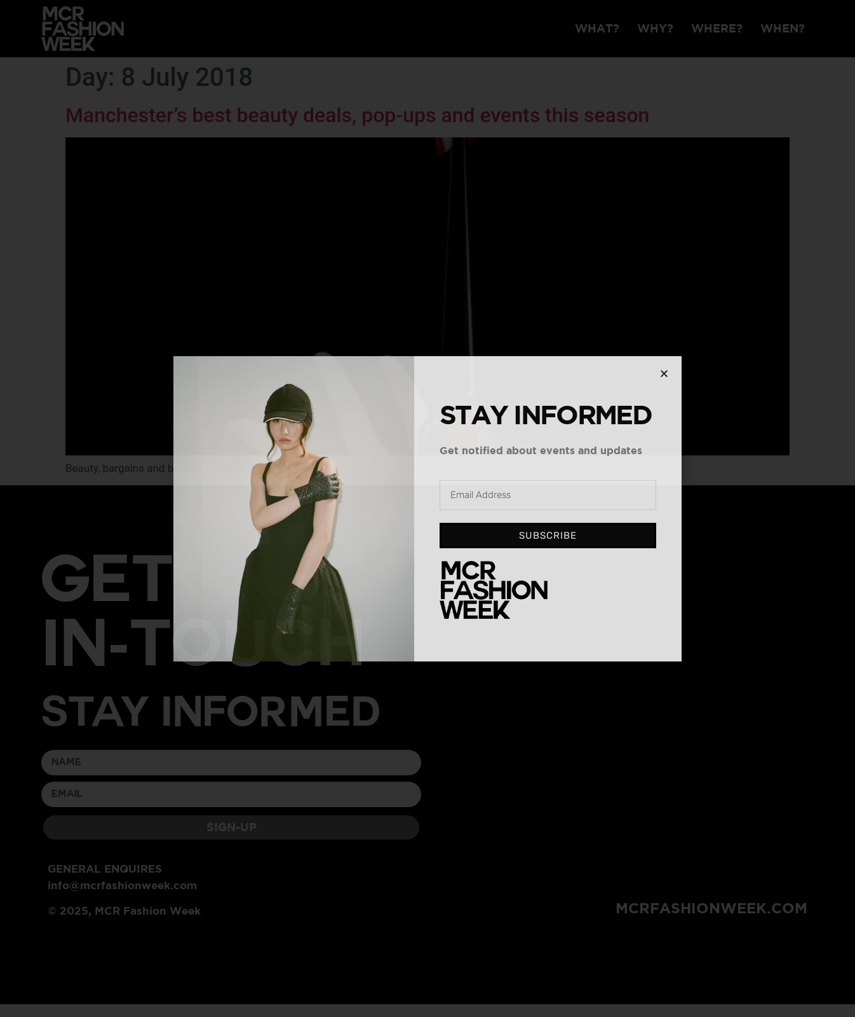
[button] (664, 373)
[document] (427, 508)
